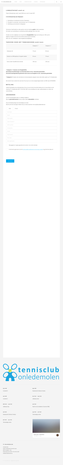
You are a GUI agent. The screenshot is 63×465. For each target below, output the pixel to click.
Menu (61, 1)
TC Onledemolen (6, 1)
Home (15, 1)
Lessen (36, 1)
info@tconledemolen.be (7, 453)
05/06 (34, 388)
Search (57, 1)
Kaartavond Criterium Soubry (38, 390)
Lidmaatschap (28, 1)
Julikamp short (35, 398)
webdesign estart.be (15, 460)
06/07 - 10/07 (8, 404)
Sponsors (42, 1)
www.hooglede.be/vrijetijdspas (25, 38)
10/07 (34, 404)
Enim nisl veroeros (39, 434)
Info (21, 1)
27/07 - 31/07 (7, 419)
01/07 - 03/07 (37, 396)
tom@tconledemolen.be (40, 104)
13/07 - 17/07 (37, 411)
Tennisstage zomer (36, 414)
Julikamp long (6, 406)
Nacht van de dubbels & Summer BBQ (41, 406)
